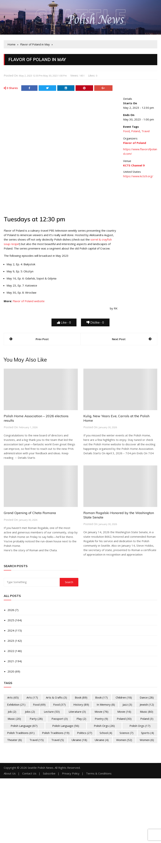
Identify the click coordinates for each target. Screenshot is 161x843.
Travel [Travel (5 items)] (57, 740)
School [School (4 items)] (106, 733)
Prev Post (42, 339)
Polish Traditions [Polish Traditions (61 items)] (21, 733)
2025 (10, 620)
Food (126, 131)
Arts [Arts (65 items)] (13, 697)
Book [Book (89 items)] (81, 697)
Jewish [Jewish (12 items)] (147, 704)
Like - (64, 322)
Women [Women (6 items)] (147, 740)
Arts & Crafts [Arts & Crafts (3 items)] (56, 697)
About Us (10, 773)
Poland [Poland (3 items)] (146, 718)
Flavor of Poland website (29, 301)
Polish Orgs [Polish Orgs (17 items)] (139, 726)
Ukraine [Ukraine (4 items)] (102, 740)
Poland (135, 131)
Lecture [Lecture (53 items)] (52, 711)
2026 (10, 610)
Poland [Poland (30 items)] (124, 718)
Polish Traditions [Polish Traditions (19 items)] (55, 733)
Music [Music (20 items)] (14, 718)
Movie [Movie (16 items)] (124, 711)
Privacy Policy (70, 773)
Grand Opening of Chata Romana (30, 513)
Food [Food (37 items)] (59, 704)
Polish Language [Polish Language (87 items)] (24, 726)
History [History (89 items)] (81, 704)
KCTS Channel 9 (134, 165)
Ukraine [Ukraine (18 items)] (79, 740)
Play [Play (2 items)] (81, 718)
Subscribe (49, 773)
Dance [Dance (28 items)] (147, 697)
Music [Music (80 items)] (146, 711)
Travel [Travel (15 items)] (36, 740)
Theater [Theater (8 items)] (14, 740)
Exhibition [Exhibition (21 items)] (16, 704)
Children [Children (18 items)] (124, 697)
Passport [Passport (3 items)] (59, 718)
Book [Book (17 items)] (101, 697)
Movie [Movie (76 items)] (101, 711)
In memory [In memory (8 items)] (106, 704)
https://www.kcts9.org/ (138, 176)
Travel (145, 131)
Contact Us (29, 773)
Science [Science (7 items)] (126, 733)
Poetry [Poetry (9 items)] (101, 718)
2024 (10, 630)
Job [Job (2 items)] (12, 711)
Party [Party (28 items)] (36, 718)
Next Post (119, 339)
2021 (10, 661)
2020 (10, 671)
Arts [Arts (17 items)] (32, 697)
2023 (10, 640)
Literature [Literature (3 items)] (77, 711)
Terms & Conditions (99, 773)
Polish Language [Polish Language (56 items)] (65, 726)
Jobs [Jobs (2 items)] (30, 711)
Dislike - (95, 322)
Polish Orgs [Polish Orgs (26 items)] (104, 726)
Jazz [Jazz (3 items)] (127, 704)
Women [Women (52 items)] (124, 740)
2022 (10, 651)
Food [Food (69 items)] (39, 704)
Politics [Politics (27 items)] (84, 733)
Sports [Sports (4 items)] (147, 733)
